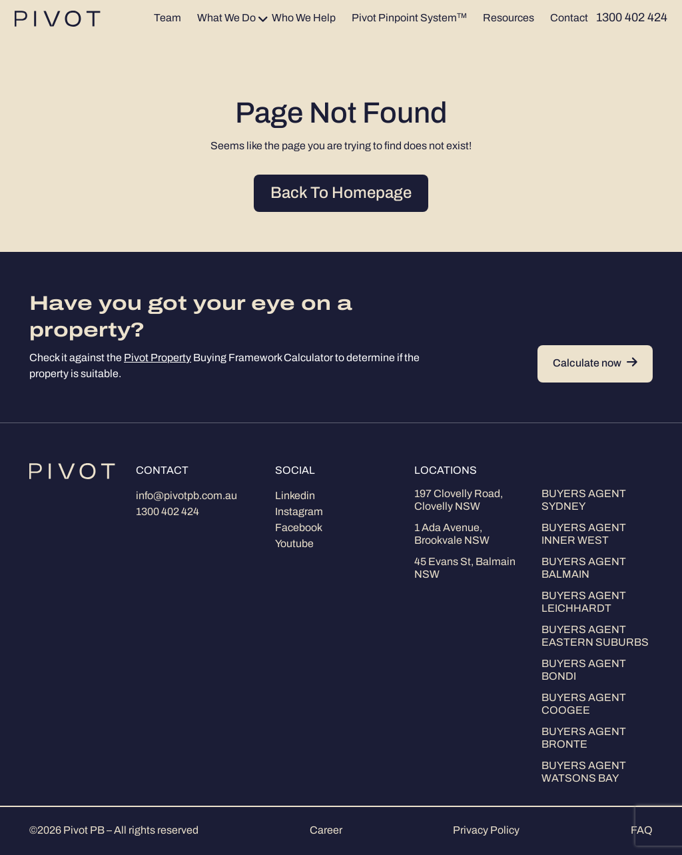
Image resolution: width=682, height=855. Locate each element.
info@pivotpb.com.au (186, 496)
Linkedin (295, 496)
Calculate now (595, 363)
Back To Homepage (341, 194)
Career (326, 831)
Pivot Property (157, 358)
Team (167, 18)
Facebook (298, 528)
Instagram (299, 512)
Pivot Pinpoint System (409, 18)
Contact (569, 18)
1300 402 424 (167, 512)
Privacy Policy (486, 831)
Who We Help (304, 18)
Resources (508, 18)
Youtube (294, 544)
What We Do (226, 18)
